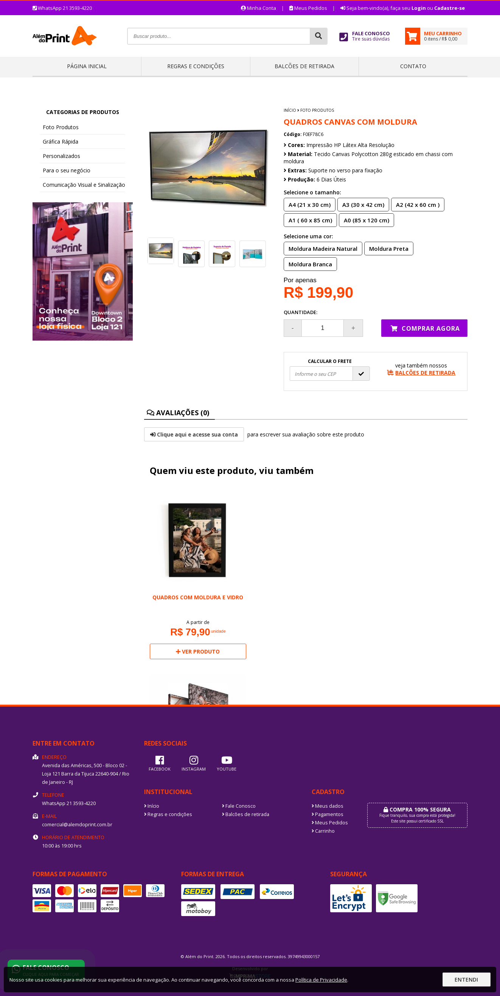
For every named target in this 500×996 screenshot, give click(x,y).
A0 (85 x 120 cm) (364, 220)
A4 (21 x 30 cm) (307, 204)
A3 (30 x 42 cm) (361, 204)
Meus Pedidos (308, 8)
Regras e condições (195, 66)
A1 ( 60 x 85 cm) (308, 220)
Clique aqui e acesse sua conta (194, 434)
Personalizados (61, 155)
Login (418, 8)
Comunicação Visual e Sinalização (84, 184)
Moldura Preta (386, 248)
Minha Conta (258, 8)
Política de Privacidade (321, 979)
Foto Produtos (61, 127)
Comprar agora (425, 328)
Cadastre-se (449, 8)
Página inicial (87, 66)
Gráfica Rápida (60, 141)
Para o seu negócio (66, 170)
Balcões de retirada (304, 66)
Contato (413, 66)
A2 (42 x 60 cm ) (415, 204)
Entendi (466, 979)
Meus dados (327, 806)
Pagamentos (327, 814)
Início (290, 110)
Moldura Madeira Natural (320, 248)
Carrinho (323, 831)
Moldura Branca (308, 264)
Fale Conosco (239, 806)
